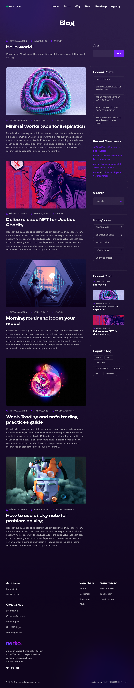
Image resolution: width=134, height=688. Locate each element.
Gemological (103, 243)
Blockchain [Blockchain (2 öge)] (102, 368)
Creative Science (105, 235)
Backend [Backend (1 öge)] (100, 363)
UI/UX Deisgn (102, 250)
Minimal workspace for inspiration (45, 126)
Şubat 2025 (12, 589)
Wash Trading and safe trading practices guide (108, 120)
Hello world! (20, 47)
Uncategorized (104, 258)
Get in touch (107, 599)
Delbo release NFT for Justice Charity (108, 98)
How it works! (107, 589)
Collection (84, 594)
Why (77, 6)
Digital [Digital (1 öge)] (118, 368)
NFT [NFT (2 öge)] (98, 374)
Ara (96, 45)
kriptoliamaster (18, 41)
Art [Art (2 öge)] (109, 357)
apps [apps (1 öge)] (98, 357)
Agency (116, 6)
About (82, 589)
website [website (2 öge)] (110, 374)
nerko (96, 156)
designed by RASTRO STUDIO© (106, 682)
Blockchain (102, 227)
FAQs (82, 604)
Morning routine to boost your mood (107, 109)
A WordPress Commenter (107, 147)
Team (88, 6)
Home (55, 6)
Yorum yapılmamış (64, 411)
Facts (67, 6)
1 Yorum (58, 41)
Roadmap (101, 6)
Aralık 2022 (12, 594)
